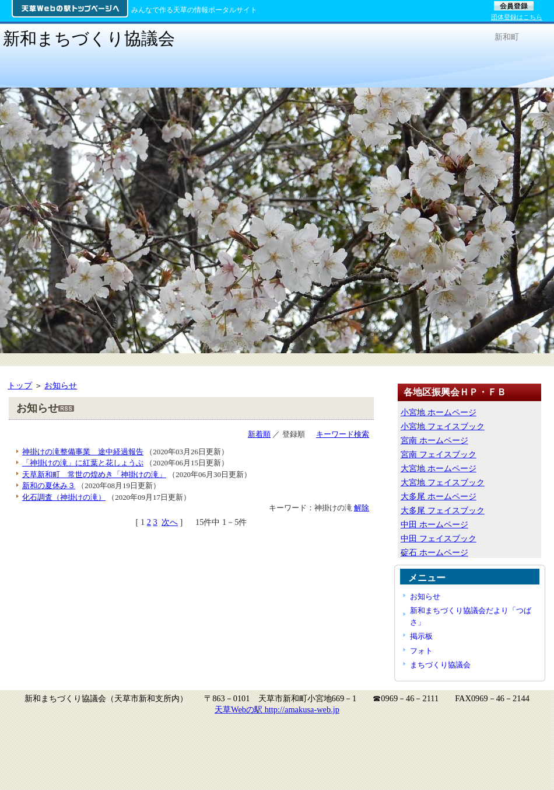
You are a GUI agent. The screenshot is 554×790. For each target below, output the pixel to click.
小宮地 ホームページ (438, 412)
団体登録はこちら (516, 16)
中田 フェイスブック (438, 538)
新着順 (259, 434)
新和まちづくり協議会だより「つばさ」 (470, 616)
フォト (421, 650)
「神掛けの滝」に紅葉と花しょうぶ (82, 462)
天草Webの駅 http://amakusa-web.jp (277, 709)
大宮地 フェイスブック (443, 482)
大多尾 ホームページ (438, 496)
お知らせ (60, 385)
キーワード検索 (342, 434)
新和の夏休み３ (48, 485)
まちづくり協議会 (440, 664)
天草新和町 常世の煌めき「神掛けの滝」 (94, 474)
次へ (170, 522)
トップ (20, 385)
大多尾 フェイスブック (443, 510)
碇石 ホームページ (434, 552)
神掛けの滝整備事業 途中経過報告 (82, 451)
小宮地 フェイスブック (443, 426)
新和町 (507, 36)
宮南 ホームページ (434, 440)
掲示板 (421, 636)
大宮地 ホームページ (438, 468)
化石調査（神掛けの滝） (64, 497)
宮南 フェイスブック (438, 454)
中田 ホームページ (434, 524)
